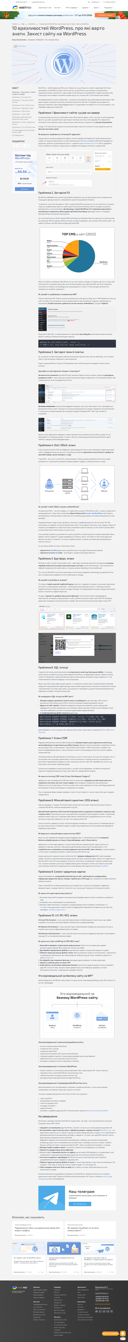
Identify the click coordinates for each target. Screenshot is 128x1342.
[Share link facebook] (21, 145)
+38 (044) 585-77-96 (102, 1301)
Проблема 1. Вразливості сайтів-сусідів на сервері (24, 93)
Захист (97, 8)
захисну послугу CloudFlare (98, 1111)
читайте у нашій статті (57, 910)
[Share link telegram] (17, 145)
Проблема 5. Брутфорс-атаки (22, 108)
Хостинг (58, 8)
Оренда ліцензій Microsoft (62, 1332)
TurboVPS (57, 1297)
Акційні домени (38, 1295)
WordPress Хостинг (39, 1315)
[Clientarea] (109, 2)
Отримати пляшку (105, 15)
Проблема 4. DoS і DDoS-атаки (23, 105)
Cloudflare (57, 1330)
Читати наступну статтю (75, 1225)
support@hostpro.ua (101, 1293)
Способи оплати (83, 1312)
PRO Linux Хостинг (39, 1309)
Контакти (81, 1307)
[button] (114, 341)
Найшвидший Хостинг (40, 1304)
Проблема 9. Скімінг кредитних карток (23, 123)
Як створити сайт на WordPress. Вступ (27, 1258)
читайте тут (49, 958)
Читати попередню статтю (23, 1225)
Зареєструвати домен (40, 1290)
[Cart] (89, 2)
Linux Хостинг (37, 1307)
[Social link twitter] (104, 1311)
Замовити (24, 189)
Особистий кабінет (84, 1315)
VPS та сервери (72, 8)
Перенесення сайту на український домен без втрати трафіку (37, 1229)
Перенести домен (39, 1292)
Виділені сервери (59, 1305)
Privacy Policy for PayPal (85, 1320)
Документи (81, 1309)
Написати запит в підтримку (102, 1303)
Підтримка (109, 8)
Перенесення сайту (60, 1320)
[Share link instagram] (24, 145)
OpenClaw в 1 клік (45, 8)
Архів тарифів (58, 1335)
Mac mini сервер (59, 1310)
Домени (86, 8)
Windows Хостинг (38, 1312)
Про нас (80, 1304)
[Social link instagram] (100, 1311)
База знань (81, 1297)
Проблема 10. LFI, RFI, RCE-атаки (23, 127)
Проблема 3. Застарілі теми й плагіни (22, 101)
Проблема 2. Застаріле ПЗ (21, 97)
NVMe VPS (57, 1290)
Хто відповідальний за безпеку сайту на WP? (23, 131)
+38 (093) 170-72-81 (102, 1299)
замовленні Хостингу (91, 143)
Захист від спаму (59, 1327)
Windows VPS (58, 1300)
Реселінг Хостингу (39, 1320)
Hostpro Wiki (82, 1295)
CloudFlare (104, 866)
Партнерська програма (85, 1317)
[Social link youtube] (107, 1311)
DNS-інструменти (83, 1290)
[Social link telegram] (111, 1311)
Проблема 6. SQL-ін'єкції (21, 111)
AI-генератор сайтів (60, 1325)
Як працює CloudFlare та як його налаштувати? (83, 1229)
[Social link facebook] (96, 1311)
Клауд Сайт (37, 1317)
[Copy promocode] (24, 178)
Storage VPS (57, 1303)
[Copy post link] (13, 145)
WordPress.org (105, 1130)
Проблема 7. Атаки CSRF (21, 114)
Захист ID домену (38, 1297)
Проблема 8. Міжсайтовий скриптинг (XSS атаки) (21, 118)
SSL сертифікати (59, 1322)
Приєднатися (80, 1204)
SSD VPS (56, 1292)
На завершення (17, 135)
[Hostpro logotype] (21, 8)
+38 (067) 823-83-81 (102, 1297)
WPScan (104, 730)
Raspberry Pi (58, 1308)
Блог (79, 1292)
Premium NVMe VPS (60, 1295)
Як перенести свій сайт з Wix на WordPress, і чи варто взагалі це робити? (98, 1258)
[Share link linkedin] (28, 145)
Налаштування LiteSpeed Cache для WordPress (61, 1258)
